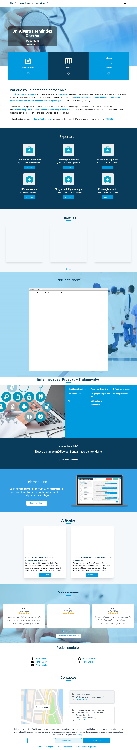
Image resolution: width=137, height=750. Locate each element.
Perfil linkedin (41, 662)
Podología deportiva (99, 389)
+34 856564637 (81, 720)
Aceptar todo (96, 741)
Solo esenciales (68, 741)
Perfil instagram (89, 658)
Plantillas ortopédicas (77, 389)
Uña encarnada (74, 394)
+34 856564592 (81, 699)
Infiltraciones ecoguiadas (96, 402)
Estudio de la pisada (121, 389)
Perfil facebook (42, 658)
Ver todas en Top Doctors (68, 636)
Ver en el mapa (42, 707)
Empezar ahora (36, 503)
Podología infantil (120, 394)
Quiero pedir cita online (68, 460)
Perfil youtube (41, 665)
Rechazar (41, 741)
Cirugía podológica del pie (100, 395)
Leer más (29, 167)
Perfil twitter (88, 662)
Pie (69, 401)
